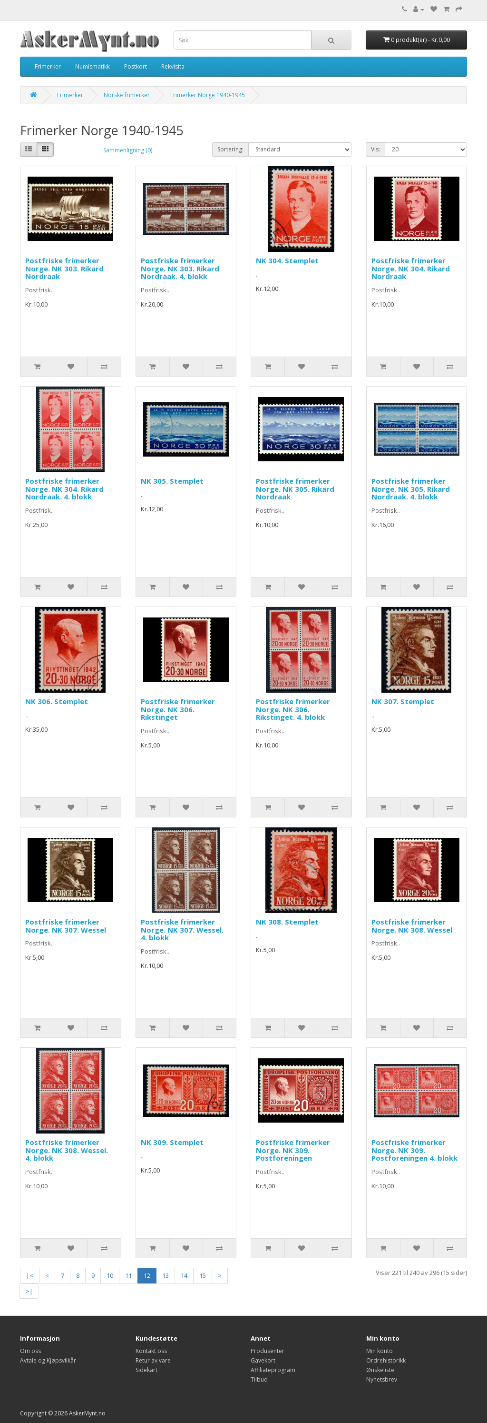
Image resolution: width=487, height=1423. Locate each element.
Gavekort (263, 1360)
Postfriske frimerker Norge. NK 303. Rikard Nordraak (64, 268)
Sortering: (230, 149)
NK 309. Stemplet (172, 1142)
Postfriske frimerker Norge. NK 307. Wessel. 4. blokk (182, 929)
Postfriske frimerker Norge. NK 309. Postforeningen (293, 1150)
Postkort (135, 66)
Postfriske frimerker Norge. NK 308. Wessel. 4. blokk (66, 1150)
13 (165, 1275)
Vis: (375, 149)
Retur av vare (153, 1360)
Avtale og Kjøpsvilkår (48, 1360)
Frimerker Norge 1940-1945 (207, 95)
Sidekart (146, 1370)
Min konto (379, 1351)
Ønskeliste (380, 1370)
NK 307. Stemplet (402, 701)
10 (110, 1275)
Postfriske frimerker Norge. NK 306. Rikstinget (178, 709)
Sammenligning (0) (127, 150)
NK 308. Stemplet (287, 921)
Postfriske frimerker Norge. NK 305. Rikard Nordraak (295, 488)
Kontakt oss (151, 1351)
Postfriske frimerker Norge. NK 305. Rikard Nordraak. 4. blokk (410, 488)
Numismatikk (92, 66)
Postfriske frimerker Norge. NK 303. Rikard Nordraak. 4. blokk (180, 268)
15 (202, 1275)
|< (29, 1275)
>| (29, 1291)
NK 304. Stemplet (287, 260)
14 (184, 1275)
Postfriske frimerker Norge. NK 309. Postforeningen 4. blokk (414, 1150)
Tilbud (259, 1379)
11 (128, 1275)
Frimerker (48, 66)
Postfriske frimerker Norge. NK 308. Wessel (411, 926)
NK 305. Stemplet (172, 481)
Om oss (30, 1351)
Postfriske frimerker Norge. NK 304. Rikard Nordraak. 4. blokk (64, 488)
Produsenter (267, 1351)
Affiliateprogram (273, 1370)
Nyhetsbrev (381, 1379)
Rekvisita (173, 66)
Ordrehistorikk (386, 1360)
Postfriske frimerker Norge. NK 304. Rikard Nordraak (410, 268)
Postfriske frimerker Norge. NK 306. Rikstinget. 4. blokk (293, 709)
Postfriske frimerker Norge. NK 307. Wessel (65, 926)
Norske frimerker (127, 95)
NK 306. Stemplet (56, 701)
